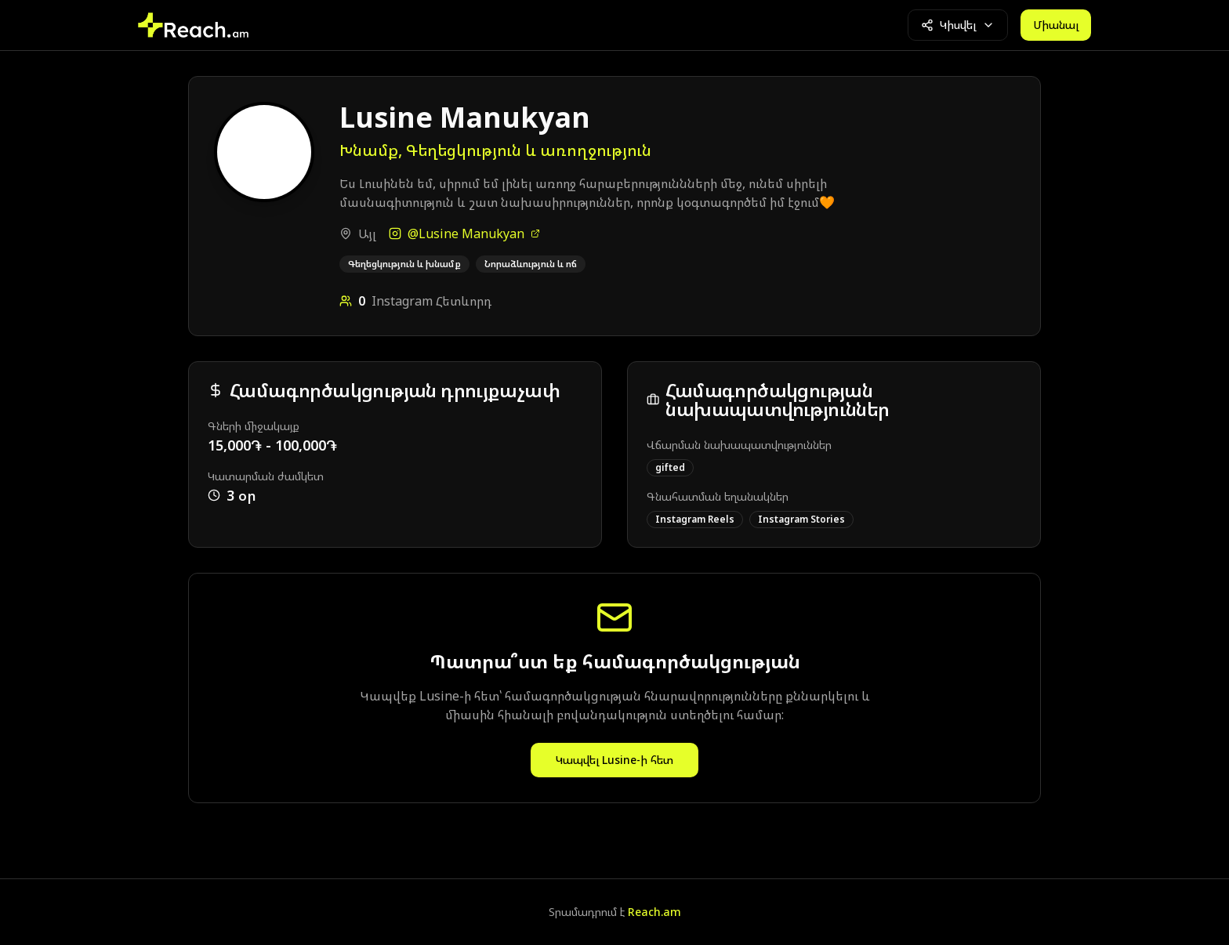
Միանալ (1056, 24)
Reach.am (654, 911)
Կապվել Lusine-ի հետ (614, 759)
